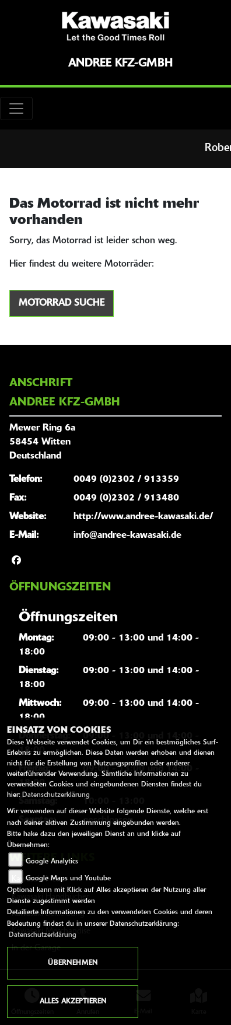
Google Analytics (52, 861)
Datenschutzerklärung (56, 795)
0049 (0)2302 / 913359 (126, 479)
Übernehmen (72, 963)
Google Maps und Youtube (68, 878)
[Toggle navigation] (16, 108)
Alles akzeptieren (73, 1001)
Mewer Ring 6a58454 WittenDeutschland (42, 442)
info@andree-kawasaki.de (127, 535)
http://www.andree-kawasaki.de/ (143, 517)
